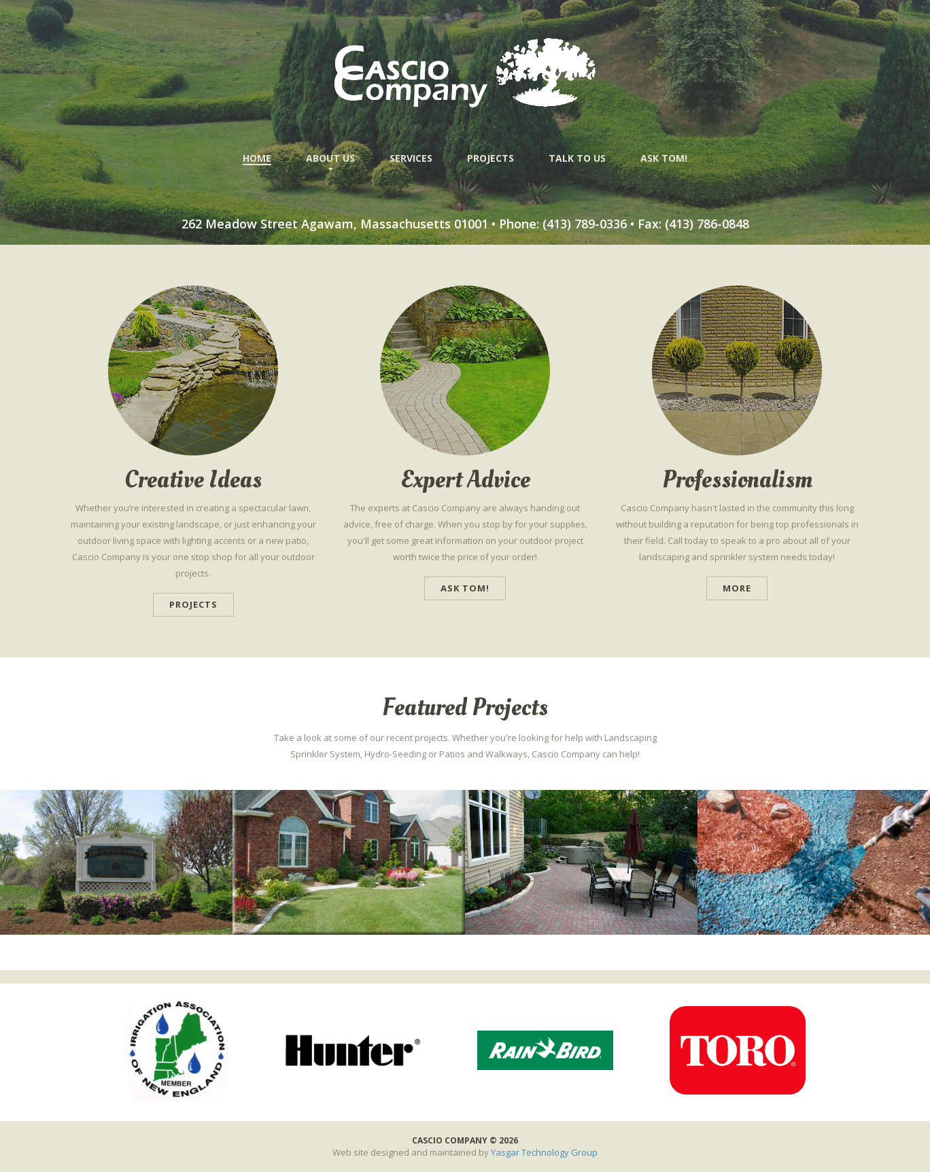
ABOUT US (330, 158)
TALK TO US (577, 158)
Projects (193, 604)
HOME (257, 158)
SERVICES (411, 158)
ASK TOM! (663, 158)
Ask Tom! (465, 588)
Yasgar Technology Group (544, 1152)
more (737, 588)
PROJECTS (490, 158)
